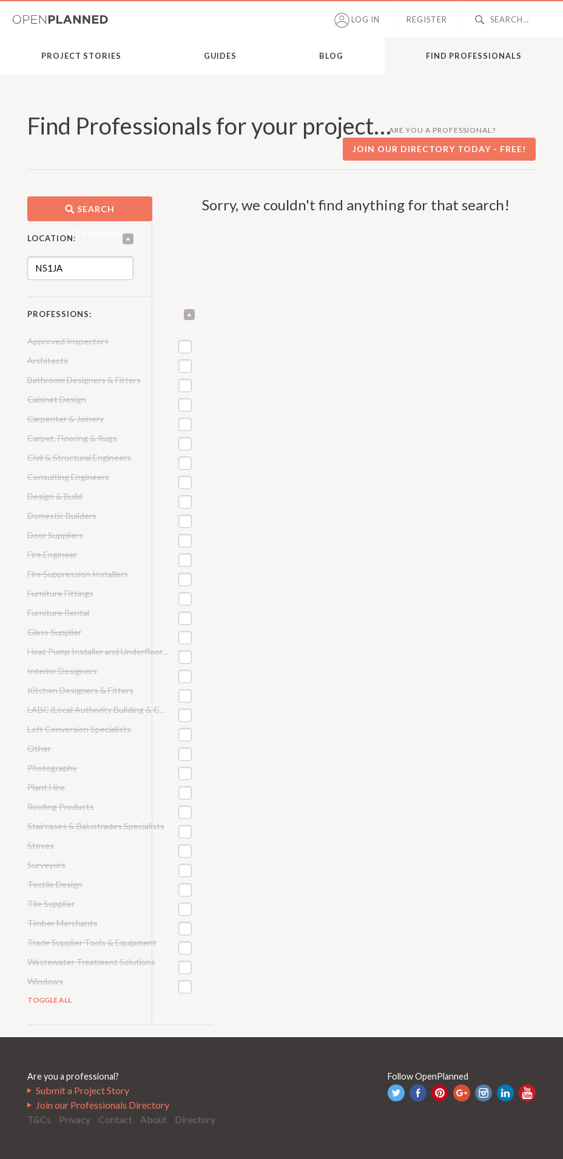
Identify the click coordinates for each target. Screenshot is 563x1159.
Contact (115, 1119)
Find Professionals (474, 56)
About (153, 1119)
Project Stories (81, 56)
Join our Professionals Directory (102, 1105)
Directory (195, 1119)
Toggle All (49, 999)
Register (426, 19)
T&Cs (39, 1119)
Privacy (74, 1119)
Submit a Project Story (82, 1090)
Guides (220, 56)
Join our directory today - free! (439, 149)
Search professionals (89, 212)
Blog (331, 56)
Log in (357, 20)
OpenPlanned (60, 19)
